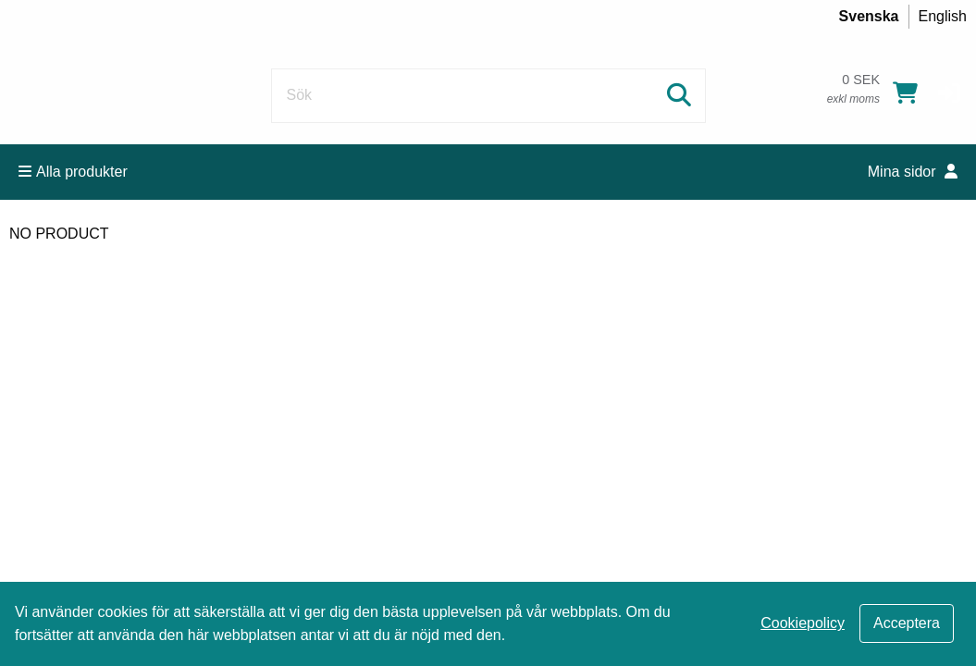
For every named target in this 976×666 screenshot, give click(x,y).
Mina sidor (912, 171)
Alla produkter (73, 171)
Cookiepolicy (802, 623)
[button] (949, 92)
